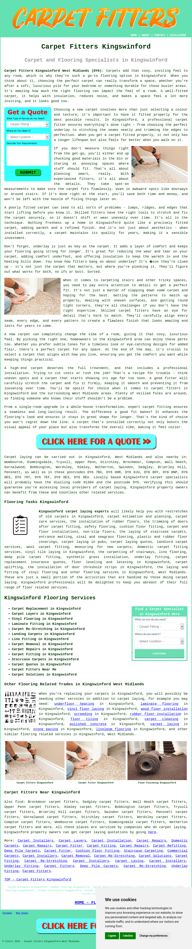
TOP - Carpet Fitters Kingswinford (37, 879)
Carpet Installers (35, 841)
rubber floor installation (155, 714)
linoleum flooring (113, 729)
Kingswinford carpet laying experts (74, 511)
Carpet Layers (72, 841)
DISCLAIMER (178, 35)
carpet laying (164, 724)
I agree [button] (112, 935)
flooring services (101, 572)
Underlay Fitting (21, 866)
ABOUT (146, 35)
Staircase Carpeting (143, 851)
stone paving (45, 729)
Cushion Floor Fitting (97, 851)
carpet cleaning (161, 719)
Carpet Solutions (155, 856)
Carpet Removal (75, 856)
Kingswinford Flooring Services (49, 598)
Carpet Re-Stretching (114, 856)
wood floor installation (164, 709)
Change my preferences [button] (153, 935)
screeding (83, 714)
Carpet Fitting (101, 846)
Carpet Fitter (69, 846)
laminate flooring (159, 704)
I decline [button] (128, 935)
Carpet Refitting (169, 846)
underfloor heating (74, 704)
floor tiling (84, 719)
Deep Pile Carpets (22, 851)
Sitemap (7, 913)
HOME (134, 35)
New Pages (22, 913)
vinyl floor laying (85, 709)
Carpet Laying (129, 861)
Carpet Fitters (59, 866)
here (152, 832)
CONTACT (159, 35)
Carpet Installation (111, 841)
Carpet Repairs (151, 841)
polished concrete (88, 724)
